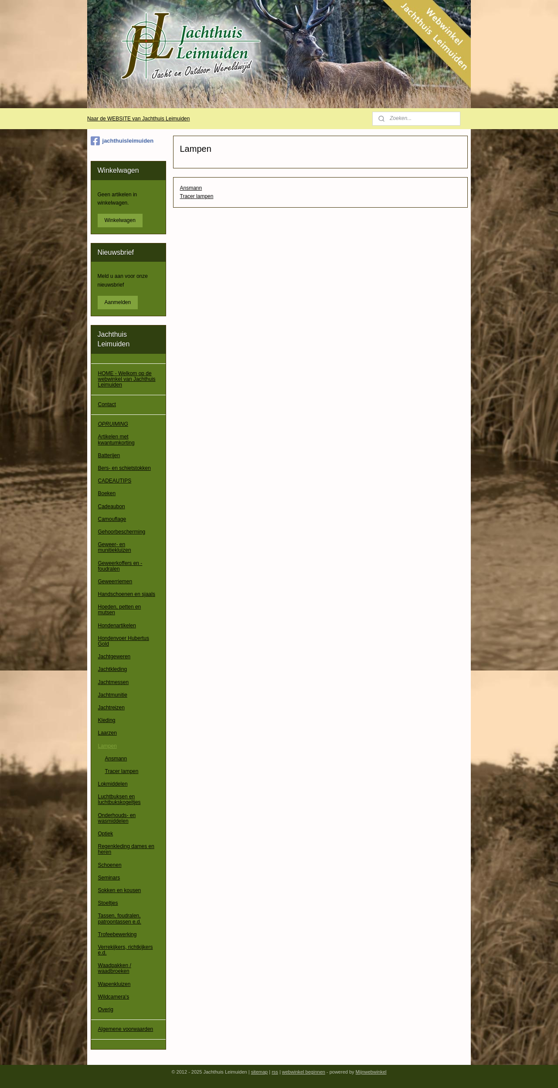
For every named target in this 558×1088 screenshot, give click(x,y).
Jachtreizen (111, 708)
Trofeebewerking (117, 934)
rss (275, 1071)
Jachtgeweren (114, 656)
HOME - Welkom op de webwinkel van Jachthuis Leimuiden (127, 379)
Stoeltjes (108, 903)
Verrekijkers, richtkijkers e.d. (125, 950)
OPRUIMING (113, 424)
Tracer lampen (196, 196)
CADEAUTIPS (115, 481)
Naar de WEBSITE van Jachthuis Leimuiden (138, 119)
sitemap (259, 1071)
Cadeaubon (111, 506)
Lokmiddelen (113, 784)
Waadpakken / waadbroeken (114, 968)
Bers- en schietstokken (124, 468)
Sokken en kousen (119, 890)
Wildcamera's (113, 997)
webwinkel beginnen (303, 1071)
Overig (105, 1009)
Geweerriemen (115, 581)
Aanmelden (118, 302)
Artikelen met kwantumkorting (116, 439)
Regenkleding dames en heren (126, 849)
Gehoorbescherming (122, 532)
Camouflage (112, 519)
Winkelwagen (120, 220)
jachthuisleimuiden (122, 141)
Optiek (105, 834)
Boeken (107, 493)
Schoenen (110, 865)
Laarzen (107, 733)
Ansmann (191, 188)
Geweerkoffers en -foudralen (120, 566)
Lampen (107, 746)
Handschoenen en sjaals (126, 594)
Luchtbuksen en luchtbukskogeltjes (119, 799)
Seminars (109, 878)
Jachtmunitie (112, 695)
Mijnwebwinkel (371, 1071)
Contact (107, 404)
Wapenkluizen (114, 984)
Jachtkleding (112, 669)
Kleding (107, 720)
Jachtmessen (113, 682)
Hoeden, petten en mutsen (119, 610)
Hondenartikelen (117, 626)
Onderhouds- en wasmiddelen (117, 818)
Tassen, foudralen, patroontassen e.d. (119, 918)
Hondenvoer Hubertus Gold (123, 641)
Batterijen (109, 455)
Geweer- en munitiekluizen (114, 547)
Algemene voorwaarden (125, 1029)
